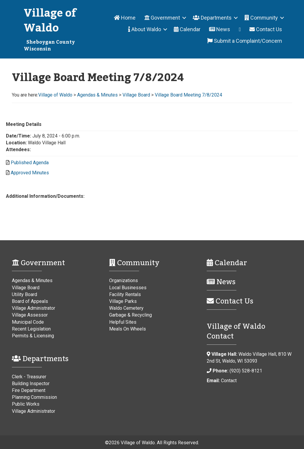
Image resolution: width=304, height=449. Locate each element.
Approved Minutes (30, 173)
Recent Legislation (31, 329)
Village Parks (123, 301)
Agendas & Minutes (32, 280)
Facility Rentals (125, 294)
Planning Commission (34, 397)
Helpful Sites (122, 322)
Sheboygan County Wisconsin (49, 45)
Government (162, 18)
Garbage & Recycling (130, 315)
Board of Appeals (30, 301)
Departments (212, 18)
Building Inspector (31, 383)
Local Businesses (128, 287)
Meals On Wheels (127, 329)
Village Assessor (30, 315)
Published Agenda (30, 162)
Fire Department (28, 390)
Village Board (25, 287)
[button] (184, 17)
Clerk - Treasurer (29, 377)
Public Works (25, 404)
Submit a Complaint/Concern (244, 41)
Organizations (123, 280)
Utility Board (24, 294)
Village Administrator (33, 308)
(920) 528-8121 (246, 371)
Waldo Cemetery (126, 308)
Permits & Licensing (33, 336)
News (219, 29)
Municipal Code (28, 322)
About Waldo (144, 29)
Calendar (187, 29)
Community (261, 18)
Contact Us (265, 29)
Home (125, 18)
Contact (229, 380)
